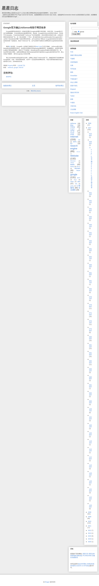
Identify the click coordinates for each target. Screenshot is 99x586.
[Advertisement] (27, 99)
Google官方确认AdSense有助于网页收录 (90, 167)
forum (78, 170)
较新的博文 (7, 86)
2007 (89, 128)
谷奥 (71, 65)
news (72, 181)
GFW (72, 131)
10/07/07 (90, 410)
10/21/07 (90, 426)
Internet (21, 67)
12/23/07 (90, 498)
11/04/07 (90, 442)
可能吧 (72, 58)
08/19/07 (90, 354)
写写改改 (73, 69)
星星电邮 (73, 555)
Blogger (47, 582)
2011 (89, 526)
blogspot (73, 89)
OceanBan (73, 75)
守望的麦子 (74, 79)
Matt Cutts (39, 46)
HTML (72, 134)
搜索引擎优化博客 (76, 55)
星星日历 (85, 554)
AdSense (10, 67)
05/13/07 (90, 249)
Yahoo (72, 162)
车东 (71, 52)
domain (77, 168)
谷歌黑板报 (74, 62)
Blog (71, 125)
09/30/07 (90, 402)
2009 (89, 517)
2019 (90, 539)
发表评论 (8, 76)
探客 (71, 99)
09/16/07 (90, 386)
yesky (72, 186)
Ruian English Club (76, 113)
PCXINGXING (87, 555)
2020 (90, 541)
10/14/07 (90, 418)
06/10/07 (90, 274)
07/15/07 (90, 314)
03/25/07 (90, 217)
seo (78, 182)
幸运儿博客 (74, 82)
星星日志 (10, 8)
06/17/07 (90, 281)
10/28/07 (90, 434)
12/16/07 (90, 490)
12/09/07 (90, 482)
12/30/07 (90, 506)
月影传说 (73, 106)
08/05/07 (90, 338)
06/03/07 (90, 265)
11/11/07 (90, 450)
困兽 (71, 72)
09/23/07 (90, 394)
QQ (79, 140)
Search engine (74, 147)
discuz (78, 166)
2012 (90, 530)
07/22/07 (90, 322)
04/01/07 (90, 225)
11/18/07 (90, 458)
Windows (73, 161)
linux (75, 179)
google (16, 67)
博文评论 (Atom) (36, 91)
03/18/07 (90, 209)
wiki (76, 183)
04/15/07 (90, 233)
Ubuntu (78, 151)
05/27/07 (90, 257)
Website (74, 155)
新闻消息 (79, 555)
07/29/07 (90, 330)
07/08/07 (90, 305)
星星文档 (92, 554)
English (72, 129)
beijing (72, 166)
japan (78, 177)
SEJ (10, 46)
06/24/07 (90, 290)
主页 (33, 86)
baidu (72, 164)
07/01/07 (90, 298)
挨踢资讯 (75, 557)
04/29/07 (90, 241)
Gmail (72, 133)
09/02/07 (90, 370)
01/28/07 (90, 134)
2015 (90, 536)
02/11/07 (90, 193)
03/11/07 (90, 201)
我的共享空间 (74, 92)
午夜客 (72, 102)
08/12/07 (90, 346)
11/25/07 (90, 466)
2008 (89, 512)
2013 (90, 533)
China (72, 127)
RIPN (74, 142)
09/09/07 (90, 378)
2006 (89, 123)
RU (71, 143)
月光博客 (73, 109)
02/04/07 (90, 142)
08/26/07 (90, 362)
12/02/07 (90, 474)
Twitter (72, 96)
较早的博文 (60, 86)
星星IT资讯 (73, 86)
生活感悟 (75, 189)
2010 (89, 521)
